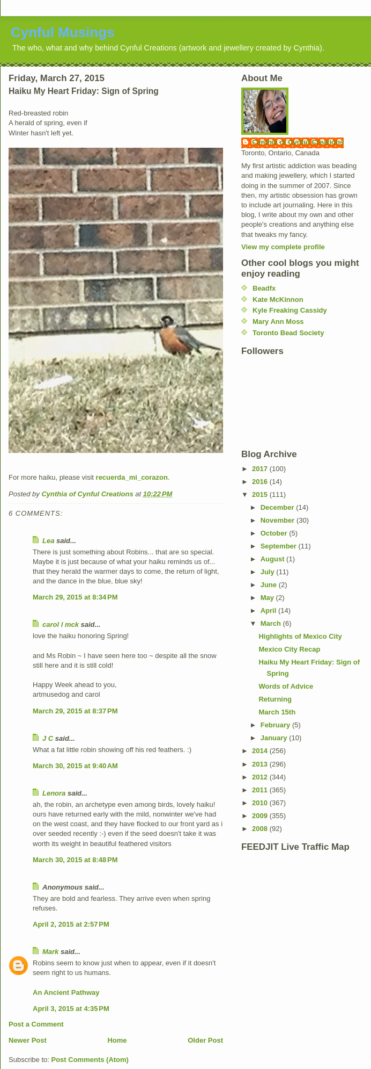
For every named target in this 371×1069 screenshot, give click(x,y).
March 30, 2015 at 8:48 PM (75, 860)
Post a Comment (36, 1024)
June (270, 585)
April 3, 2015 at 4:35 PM (71, 1009)
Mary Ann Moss (278, 321)
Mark (50, 952)
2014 (261, 751)
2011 (261, 790)
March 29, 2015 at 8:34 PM (75, 597)
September (280, 546)
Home (117, 1040)
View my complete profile (283, 247)
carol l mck (60, 624)
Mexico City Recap (289, 649)
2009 (261, 816)
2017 (261, 469)
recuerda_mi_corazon (132, 477)
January (275, 738)
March (272, 623)
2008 (261, 829)
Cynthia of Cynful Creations (298, 142)
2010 (261, 803)
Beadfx (264, 288)
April (269, 610)
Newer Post (28, 1040)
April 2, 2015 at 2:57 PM (71, 924)
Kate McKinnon (278, 299)
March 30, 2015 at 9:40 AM (75, 766)
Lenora (53, 793)
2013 (261, 764)
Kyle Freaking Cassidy (290, 310)
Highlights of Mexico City (300, 636)
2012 (261, 777)
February (276, 725)
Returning (274, 699)
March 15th (276, 712)
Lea (48, 541)
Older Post (205, 1040)
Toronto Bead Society (288, 333)
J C (47, 738)
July (269, 572)
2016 (261, 482)
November (278, 520)
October (275, 533)
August (273, 559)
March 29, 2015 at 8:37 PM (75, 711)
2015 (261, 494)
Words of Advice (285, 686)
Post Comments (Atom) (90, 1060)
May (268, 598)
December (278, 507)
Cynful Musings (63, 32)
